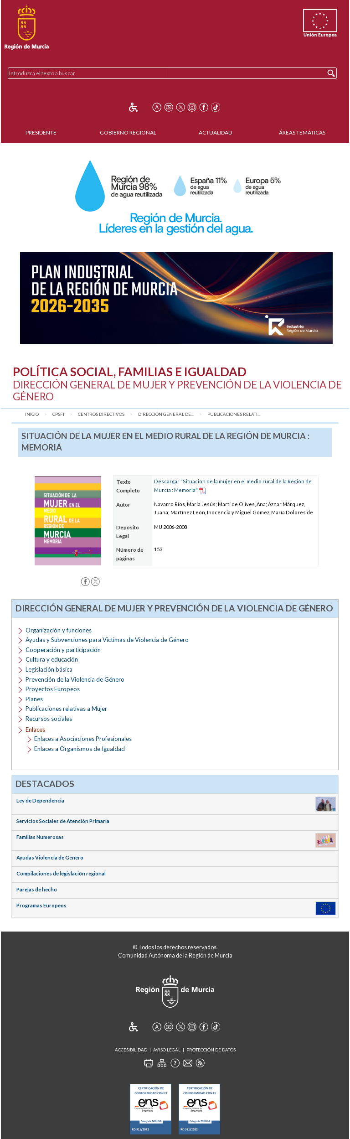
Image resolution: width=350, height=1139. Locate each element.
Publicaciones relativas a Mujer (66, 708)
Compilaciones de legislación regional (61, 873)
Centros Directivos (101, 414)
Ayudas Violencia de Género (49, 857)
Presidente (41, 132)
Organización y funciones (59, 630)
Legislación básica (49, 669)
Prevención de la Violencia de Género (75, 679)
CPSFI (58, 414)
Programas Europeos (41, 905)
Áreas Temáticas (302, 132)
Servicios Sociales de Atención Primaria (62, 821)
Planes (34, 699)
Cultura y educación (52, 659)
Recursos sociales (49, 718)
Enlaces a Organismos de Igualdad (79, 748)
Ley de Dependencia (40, 800)
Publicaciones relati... (233, 414)
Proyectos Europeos (53, 689)
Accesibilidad (131, 1049)
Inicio (32, 414)
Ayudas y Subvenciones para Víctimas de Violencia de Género (107, 639)
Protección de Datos (211, 1049)
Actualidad (215, 132)
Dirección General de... (166, 414)
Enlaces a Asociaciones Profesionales (83, 738)
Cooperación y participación (63, 649)
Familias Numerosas (40, 837)
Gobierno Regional (128, 132)
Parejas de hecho (36, 889)
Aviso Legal (166, 1049)
